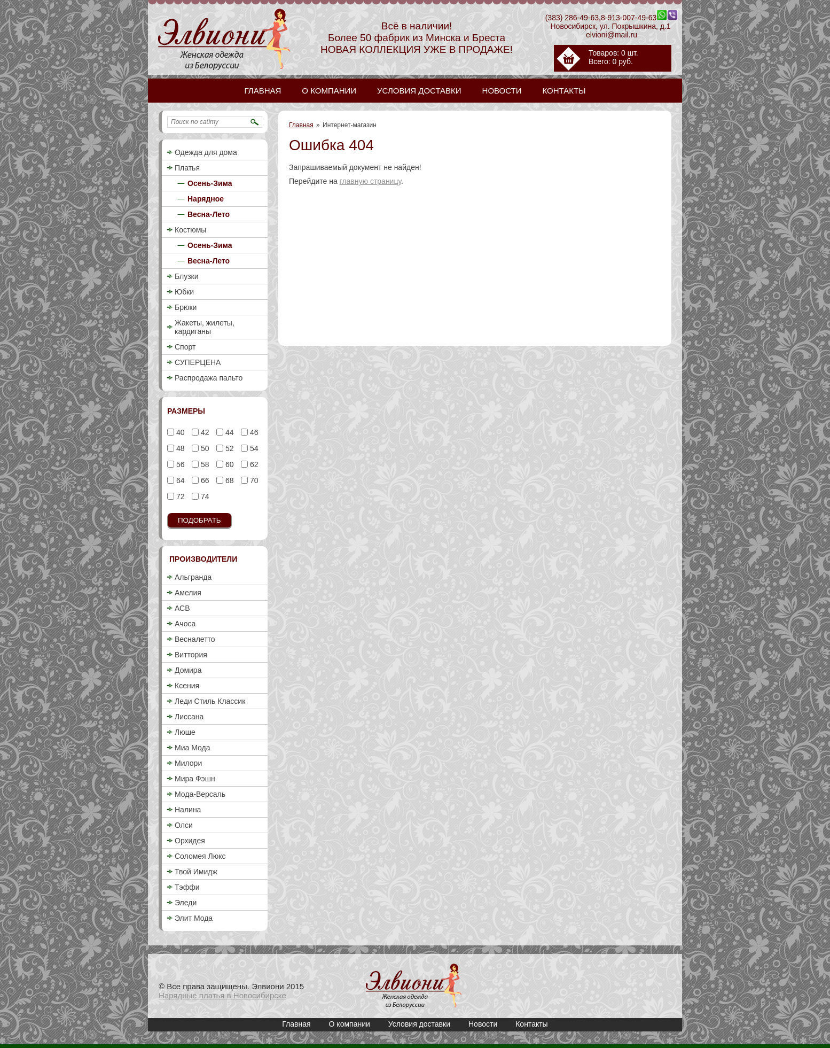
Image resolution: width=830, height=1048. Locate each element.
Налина (188, 809)
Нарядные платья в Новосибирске (222, 995)
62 (253, 464)
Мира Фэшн (195, 778)
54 (253, 448)
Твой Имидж (196, 871)
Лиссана (189, 716)
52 (228, 448)
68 (228, 480)
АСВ (182, 608)
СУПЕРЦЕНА (198, 362)
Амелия (188, 592)
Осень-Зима (209, 183)
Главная (301, 125)
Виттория (191, 654)
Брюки (186, 307)
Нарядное (205, 199)
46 (253, 432)
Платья (187, 168)
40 (179, 432)
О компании (349, 1024)
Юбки (184, 292)
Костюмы (190, 230)
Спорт (185, 347)
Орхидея (190, 840)
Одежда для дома (206, 152)
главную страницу (370, 181)
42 (204, 432)
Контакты (531, 1024)
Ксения (187, 685)
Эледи (186, 902)
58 (204, 464)
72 (179, 496)
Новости (482, 1024)
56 (179, 464)
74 (204, 496)
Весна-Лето (208, 214)
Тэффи (187, 887)
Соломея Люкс (200, 856)
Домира (188, 670)
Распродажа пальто (208, 378)
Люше (185, 732)
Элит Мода (194, 918)
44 (228, 432)
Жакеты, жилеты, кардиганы (204, 327)
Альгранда (193, 577)
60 (228, 464)
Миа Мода (192, 747)
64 (179, 480)
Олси (184, 825)
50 (204, 448)
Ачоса (185, 623)
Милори (188, 763)
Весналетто (195, 639)
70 (253, 480)
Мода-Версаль (200, 794)
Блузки (187, 276)
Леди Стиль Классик (210, 701)
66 (204, 480)
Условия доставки (419, 1024)
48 (179, 448)
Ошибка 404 (414, 986)
